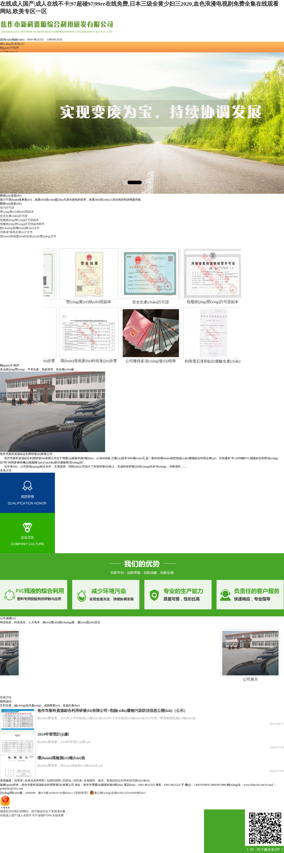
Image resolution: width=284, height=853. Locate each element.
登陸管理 (81, 793)
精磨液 (18, 780)
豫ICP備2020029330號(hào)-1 (56, 793)
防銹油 (67, 780)
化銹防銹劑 (54, 780)
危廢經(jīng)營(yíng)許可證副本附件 (22, 224)
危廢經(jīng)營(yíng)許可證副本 (19, 220)
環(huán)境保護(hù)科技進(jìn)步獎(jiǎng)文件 (28, 236)
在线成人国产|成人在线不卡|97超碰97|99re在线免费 (32, 815)
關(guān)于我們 (9, 47)
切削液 (77, 780)
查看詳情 (5, 470)
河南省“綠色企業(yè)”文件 (16, 232)
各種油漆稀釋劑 (34, 780)
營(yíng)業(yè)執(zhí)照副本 (17, 211)
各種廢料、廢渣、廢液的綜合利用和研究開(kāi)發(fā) (117, 780)
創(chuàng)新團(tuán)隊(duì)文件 (20, 228)
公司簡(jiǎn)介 (9, 52)
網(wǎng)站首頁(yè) (12, 43)
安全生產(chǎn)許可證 (13, 216)
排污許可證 (7, 207)
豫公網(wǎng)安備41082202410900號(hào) (117, 792)
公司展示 (247, 679)
